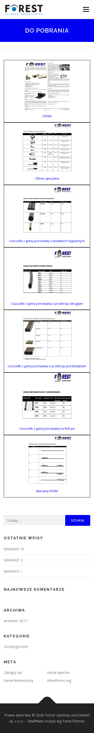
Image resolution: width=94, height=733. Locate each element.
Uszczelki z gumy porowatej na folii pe (47, 428)
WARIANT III (14, 549)
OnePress (35, 721)
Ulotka (47, 116)
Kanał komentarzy (18, 680)
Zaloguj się (13, 672)
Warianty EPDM (47, 491)
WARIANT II (13, 560)
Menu (85, 9)
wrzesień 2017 (15, 620)
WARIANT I (13, 571)
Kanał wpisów (58, 672)
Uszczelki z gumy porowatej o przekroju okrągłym (47, 304)
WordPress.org (59, 680)
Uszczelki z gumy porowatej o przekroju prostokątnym (47, 366)
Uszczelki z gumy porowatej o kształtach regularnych (47, 241)
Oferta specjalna (47, 178)
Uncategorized (15, 646)
